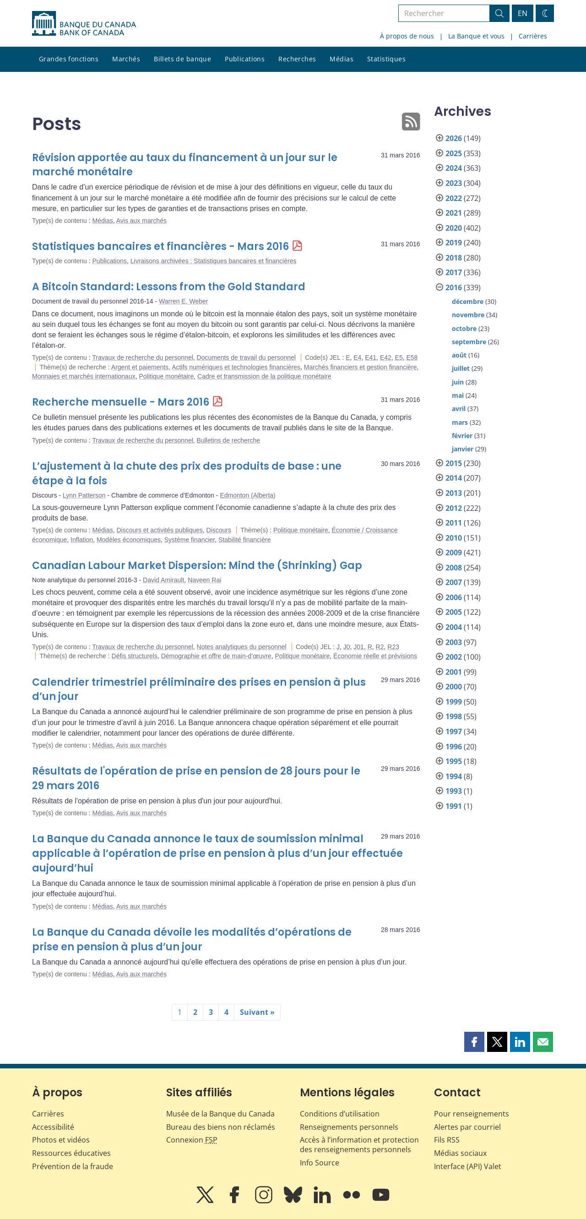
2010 (453, 538)
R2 (380, 646)
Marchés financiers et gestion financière (360, 367)
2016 (453, 287)
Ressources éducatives (71, 1153)
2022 (453, 198)
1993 (453, 791)
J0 (346, 646)
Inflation (82, 539)
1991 (453, 806)
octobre (464, 328)
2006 (453, 597)
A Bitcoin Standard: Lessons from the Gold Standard (168, 287)
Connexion (191, 1140)
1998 (453, 716)
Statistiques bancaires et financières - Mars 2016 (160, 246)
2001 (453, 672)
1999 (453, 702)
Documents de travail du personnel (246, 357)
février (462, 435)
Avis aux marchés (141, 220)
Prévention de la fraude (72, 1166)
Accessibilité (53, 1127)
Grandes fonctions (68, 58)
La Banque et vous (476, 36)
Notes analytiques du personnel (242, 646)
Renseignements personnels (349, 1127)
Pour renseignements (471, 1114)
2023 (453, 183)
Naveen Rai (204, 580)
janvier (462, 448)
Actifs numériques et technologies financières (236, 367)
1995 (453, 761)
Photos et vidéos (61, 1140)
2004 (453, 627)
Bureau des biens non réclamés (220, 1127)
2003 (453, 642)
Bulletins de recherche (228, 440)
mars (460, 422)
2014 (453, 478)
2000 (453, 687)
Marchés (126, 58)
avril (459, 408)
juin (458, 382)
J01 (358, 646)
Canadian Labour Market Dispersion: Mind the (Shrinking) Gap (197, 565)
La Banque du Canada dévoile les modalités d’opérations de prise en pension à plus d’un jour (192, 939)
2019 (453, 243)
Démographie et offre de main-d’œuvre (216, 656)
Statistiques (386, 58)
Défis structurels (134, 656)
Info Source (319, 1163)
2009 (453, 552)
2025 (453, 153)
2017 (453, 272)
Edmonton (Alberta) (247, 495)
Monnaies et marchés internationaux (84, 376)
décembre (467, 301)
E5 (399, 357)
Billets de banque (182, 58)
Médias (341, 58)
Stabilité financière (244, 539)
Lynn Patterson (84, 495)
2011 (453, 523)
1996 (453, 747)
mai (458, 395)
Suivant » (257, 1012)
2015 (453, 463)
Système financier (189, 539)
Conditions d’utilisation (340, 1114)
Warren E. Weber (183, 301)
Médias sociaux (460, 1153)
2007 (453, 582)
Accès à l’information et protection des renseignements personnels (359, 1144)
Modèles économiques (129, 539)
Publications (245, 58)
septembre (469, 341)
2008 (453, 568)
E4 (357, 357)
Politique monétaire (166, 376)
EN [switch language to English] (522, 13)
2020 (453, 228)
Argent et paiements (139, 367)
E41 (370, 357)
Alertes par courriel (467, 1127)
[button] (474, 1042)
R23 (393, 646)
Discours (218, 530)
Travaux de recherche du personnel (142, 357)
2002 (453, 657)
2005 (453, 612)
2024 (453, 168)
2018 (453, 258)
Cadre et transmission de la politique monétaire (264, 376)
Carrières (533, 36)
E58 (412, 357)
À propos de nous (407, 36)
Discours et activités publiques (159, 530)
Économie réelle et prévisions (375, 656)
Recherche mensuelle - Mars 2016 (120, 402)
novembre (468, 314)
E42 (385, 357)
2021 (453, 213)
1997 (453, 731)
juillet (461, 368)
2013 (453, 493)
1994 (453, 776)
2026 (453, 138)
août (459, 355)
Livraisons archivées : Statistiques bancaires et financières (213, 261)
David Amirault (163, 580)
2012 (453, 508)
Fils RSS (447, 1140)
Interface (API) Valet (467, 1166)
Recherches (297, 58)
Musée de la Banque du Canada (220, 1114)
